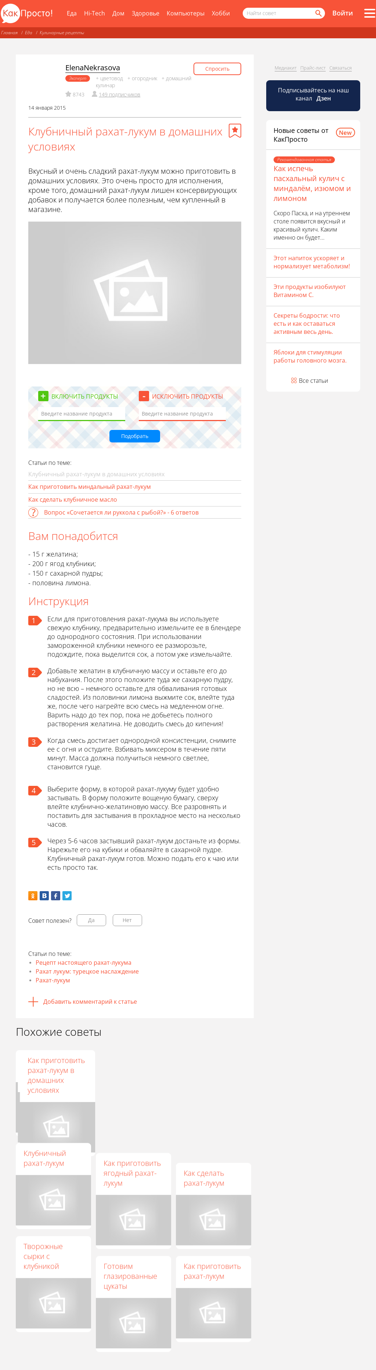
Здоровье (145, 13)
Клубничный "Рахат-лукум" (46, 1065)
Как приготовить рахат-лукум (212, 1271)
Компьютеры (186, 13)
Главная (9, 32)
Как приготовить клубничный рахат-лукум (132, 1070)
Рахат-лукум (53, 980)
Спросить (217, 68)
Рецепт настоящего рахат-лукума (83, 962)
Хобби (221, 13)
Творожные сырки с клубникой (43, 1256)
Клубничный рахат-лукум (45, 1158)
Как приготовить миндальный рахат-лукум (89, 487)
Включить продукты (84, 396)
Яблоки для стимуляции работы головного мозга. (310, 356)
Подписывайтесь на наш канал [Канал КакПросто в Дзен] (313, 94)
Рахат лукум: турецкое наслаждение (87, 971)
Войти (342, 12)
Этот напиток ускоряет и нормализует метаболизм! (312, 262)
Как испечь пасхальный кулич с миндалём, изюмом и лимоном (312, 183)
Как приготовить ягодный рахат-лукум (132, 1173)
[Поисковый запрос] (284, 13)
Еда (72, 13)
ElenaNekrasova (92, 68)
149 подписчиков (119, 94)
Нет (127, 920)
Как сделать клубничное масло (72, 499)
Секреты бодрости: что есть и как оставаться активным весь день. (307, 323)
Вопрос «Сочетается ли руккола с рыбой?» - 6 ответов (121, 512)
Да (91, 920)
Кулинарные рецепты (62, 32)
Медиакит (286, 67)
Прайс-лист (313, 67)
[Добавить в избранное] (235, 131)
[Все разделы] (369, 13)
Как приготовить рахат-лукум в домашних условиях (212, 1075)
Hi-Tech (94, 13)
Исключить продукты (187, 396)
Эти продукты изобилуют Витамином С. (310, 291)
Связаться (340, 67)
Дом (118, 13)
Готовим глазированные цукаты (130, 1276)
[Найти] (317, 13)
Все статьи (313, 381)
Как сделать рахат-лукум (204, 1178)
